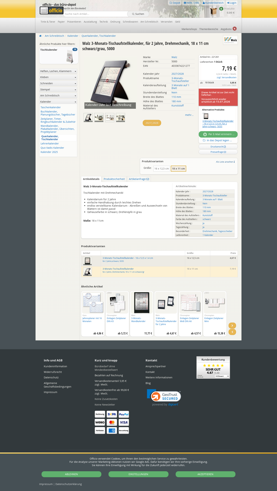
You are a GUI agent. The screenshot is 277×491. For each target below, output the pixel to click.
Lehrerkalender (50, 143)
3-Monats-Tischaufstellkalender (123, 270)
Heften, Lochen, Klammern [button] (58, 71)
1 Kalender (208, 235)
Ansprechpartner (156, 366)
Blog (148, 383)
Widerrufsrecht (53, 372)
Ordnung (115, 21)
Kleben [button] (58, 77)
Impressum (46, 484)
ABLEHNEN (71, 474)
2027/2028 (178, 73)
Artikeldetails (91, 179)
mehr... (189, 115)
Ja (203, 223)
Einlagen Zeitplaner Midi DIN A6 (189, 320)
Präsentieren (74, 21)
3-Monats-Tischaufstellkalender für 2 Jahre (166, 321)
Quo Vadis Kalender (52, 147)
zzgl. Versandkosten (226, 77)
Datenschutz (68, 484)
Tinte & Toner (48, 21)
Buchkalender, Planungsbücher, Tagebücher (58, 113)
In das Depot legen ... (217, 140)
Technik (103, 21)
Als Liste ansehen (225, 161)
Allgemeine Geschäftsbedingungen (57, 384)
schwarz (207, 219)
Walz (174, 57)
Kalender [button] (58, 101)
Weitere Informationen (159, 377)
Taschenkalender (51, 107)
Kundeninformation (55, 366)
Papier (61, 21)
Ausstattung (90, 21)
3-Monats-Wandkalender (138, 320)
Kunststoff (178, 105)
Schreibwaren (130, 21)
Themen (208, 29)
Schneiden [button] (58, 83)
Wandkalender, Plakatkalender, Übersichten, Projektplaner (57, 128)
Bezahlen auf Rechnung (109, 375)
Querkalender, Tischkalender (50, 138)
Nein (174, 92)
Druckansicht (218, 146)
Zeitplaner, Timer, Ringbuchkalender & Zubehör (58, 120)
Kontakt (150, 372)
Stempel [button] (58, 89)
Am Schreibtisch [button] (58, 95)
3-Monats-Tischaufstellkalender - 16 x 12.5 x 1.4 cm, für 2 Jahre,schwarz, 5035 (218, 124)
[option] (92, 315)
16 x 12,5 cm (161, 168)
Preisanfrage (218, 151)
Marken (189, 29)
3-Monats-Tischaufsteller (180, 79)
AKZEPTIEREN (205, 474)
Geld (177, 21)
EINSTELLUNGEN (138, 474)
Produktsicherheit (114, 179)
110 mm (176, 97)
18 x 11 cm (178, 168)
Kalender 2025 (49, 152)
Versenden (167, 21)
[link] (164, 398)
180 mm (176, 101)
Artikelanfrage (139, 179)
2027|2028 (152, 122)
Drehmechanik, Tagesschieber (217, 231)
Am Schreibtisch (149, 21)
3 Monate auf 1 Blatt (180, 87)
